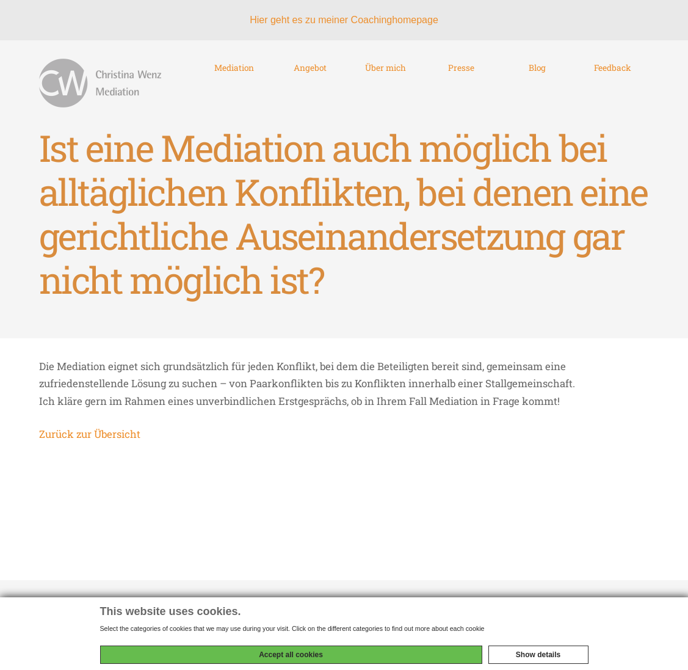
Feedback (612, 88)
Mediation (234, 88)
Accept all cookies (291, 654)
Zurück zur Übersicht (89, 446)
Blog (537, 88)
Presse (461, 88)
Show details (538, 654)
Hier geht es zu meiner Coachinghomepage (344, 20)
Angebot (310, 88)
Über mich (386, 88)
